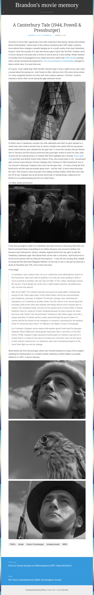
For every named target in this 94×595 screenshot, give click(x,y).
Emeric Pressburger (35, 544)
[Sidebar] (3, 12)
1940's (12, 544)
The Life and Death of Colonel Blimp (58, 61)
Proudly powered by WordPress (36, 590)
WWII (64, 544)
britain (21, 544)
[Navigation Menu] (90, 12)
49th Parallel (70, 58)
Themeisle (64, 590)
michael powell (53, 544)
